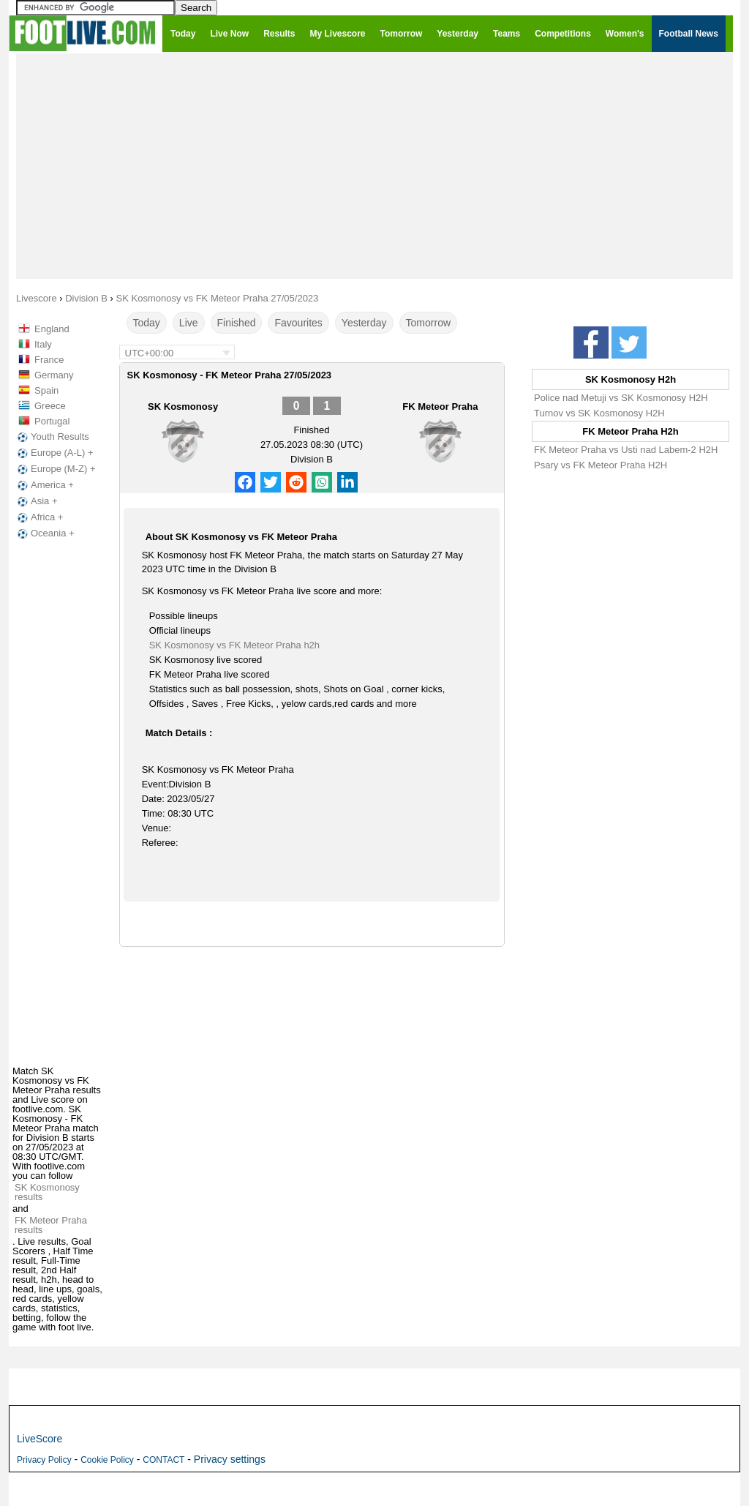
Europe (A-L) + (54, 453)
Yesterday (364, 323)
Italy (43, 344)
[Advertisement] (374, 165)
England (51, 328)
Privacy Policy (44, 1460)
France (49, 359)
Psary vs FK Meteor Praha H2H (600, 465)
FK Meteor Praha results (51, 1225)
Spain (46, 390)
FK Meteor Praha (440, 406)
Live (188, 323)
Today (146, 323)
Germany (53, 375)
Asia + (36, 501)
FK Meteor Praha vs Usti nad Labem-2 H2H (626, 449)
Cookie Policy (107, 1460)
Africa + (39, 517)
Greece (50, 405)
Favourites (298, 323)
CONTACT (163, 1460)
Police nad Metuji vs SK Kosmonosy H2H (621, 397)
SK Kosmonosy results (47, 1192)
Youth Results (52, 437)
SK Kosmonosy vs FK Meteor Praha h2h (234, 645)
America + (44, 485)
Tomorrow (428, 323)
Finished (236, 323)
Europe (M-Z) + (55, 469)
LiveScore (39, 1439)
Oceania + (45, 533)
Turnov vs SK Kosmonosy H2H (599, 413)
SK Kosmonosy (183, 406)
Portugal (51, 421)
